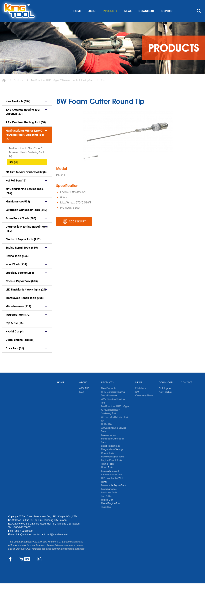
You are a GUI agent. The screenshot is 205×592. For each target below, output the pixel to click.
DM (137, 400)
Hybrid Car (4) (14, 340)
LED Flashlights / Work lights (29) (26, 298)
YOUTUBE (24, 567)
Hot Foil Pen (107, 432)
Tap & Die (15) (14, 331)
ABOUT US (84, 396)
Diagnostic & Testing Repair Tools (112, 459)
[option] (91, 165)
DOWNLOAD (146, 19)
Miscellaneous (109, 497)
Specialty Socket (110, 479)
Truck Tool (106, 515)
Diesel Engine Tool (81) (20, 348)
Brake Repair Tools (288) (21, 226)
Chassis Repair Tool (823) (22, 289)
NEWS (128, 19)
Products (18, 88)
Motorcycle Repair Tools (113, 493)
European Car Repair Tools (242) (26, 218)
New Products (108, 396)
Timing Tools (107, 472)
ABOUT (92, 19)
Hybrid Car (107, 508)
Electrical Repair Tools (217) (23, 247)
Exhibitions (140, 396)
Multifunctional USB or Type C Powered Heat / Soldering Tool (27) (25, 143)
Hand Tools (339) (16, 273)
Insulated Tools (109, 501)
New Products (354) (18, 109)
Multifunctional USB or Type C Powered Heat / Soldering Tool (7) (26, 160)
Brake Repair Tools (110, 454)
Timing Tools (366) (17, 264)
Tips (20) (13, 170)
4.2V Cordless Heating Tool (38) (26, 130)
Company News (144, 404)
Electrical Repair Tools (112, 465)
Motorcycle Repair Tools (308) (24, 306)
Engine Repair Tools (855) (22, 256)
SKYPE (39, 567)
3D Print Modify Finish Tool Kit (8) (26, 180)
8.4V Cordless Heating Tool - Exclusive (113, 402)
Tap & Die (106, 504)
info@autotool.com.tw (28, 543)
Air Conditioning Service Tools (113, 438)
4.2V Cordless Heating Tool (113, 409)
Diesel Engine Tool (110, 511)
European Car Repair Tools (112, 449)
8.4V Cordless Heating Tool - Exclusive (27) (24, 120)
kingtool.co (191, 4)
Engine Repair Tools (111, 468)
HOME (77, 19)
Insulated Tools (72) (18, 323)
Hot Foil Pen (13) (16, 189)
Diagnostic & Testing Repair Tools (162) (27, 237)
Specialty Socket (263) (20, 281)
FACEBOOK (10, 567)
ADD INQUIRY (77, 230)
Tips (103, 88)
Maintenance (108, 443)
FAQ (81, 400)
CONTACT (167, 19)
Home (4, 88)
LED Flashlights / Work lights (112, 488)
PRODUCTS (110, 19)
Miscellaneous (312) (18, 314)
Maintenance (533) (18, 210)
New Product (165, 400)
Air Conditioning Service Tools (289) (24, 199)
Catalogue (165, 396)
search (199, 19)
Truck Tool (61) (15, 356)
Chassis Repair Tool (111, 483)
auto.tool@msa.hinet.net (54, 543)
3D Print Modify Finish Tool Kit (114, 427)
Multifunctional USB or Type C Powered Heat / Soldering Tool (62, 88)
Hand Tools (107, 475)
